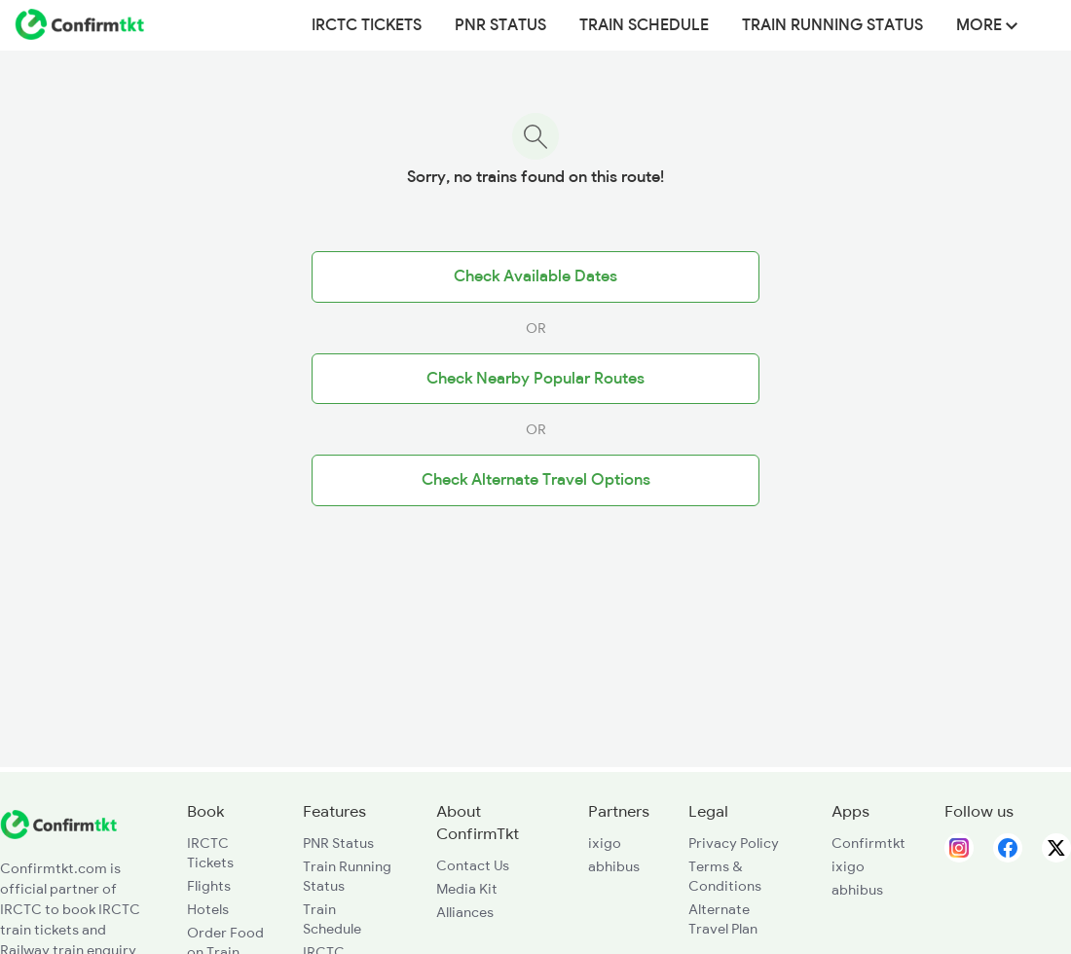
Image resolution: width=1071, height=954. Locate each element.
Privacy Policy (733, 843)
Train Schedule (644, 25)
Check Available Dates (535, 276)
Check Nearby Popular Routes (535, 378)
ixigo (604, 843)
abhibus (614, 866)
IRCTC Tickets (367, 25)
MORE (986, 25)
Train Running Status (832, 25)
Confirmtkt (868, 843)
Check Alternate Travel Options (536, 480)
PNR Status (500, 25)
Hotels (208, 909)
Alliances (465, 912)
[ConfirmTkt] (58, 834)
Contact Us (472, 865)
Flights (209, 886)
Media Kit (467, 889)
